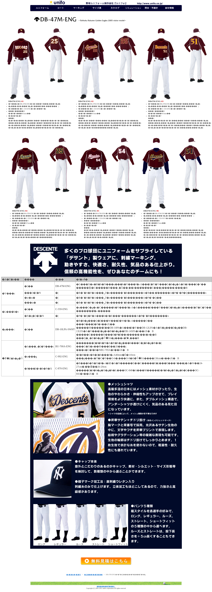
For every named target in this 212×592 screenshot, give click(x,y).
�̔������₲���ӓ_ (106, 586)
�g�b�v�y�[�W (73, 574)
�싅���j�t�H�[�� (93, 574)
